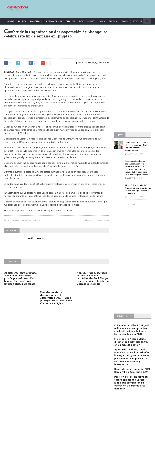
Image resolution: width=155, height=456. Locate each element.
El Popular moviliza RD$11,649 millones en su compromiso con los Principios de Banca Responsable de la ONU (131, 330)
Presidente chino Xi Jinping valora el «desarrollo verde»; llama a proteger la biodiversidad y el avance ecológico (56, 298)
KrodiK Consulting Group (75, 453)
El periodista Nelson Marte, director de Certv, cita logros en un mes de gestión (131, 341)
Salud (102, 21)
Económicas (35, 21)
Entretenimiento (87, 21)
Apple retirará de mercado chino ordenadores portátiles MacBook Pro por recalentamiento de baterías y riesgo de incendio (93, 278)
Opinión (124, 21)
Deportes (70, 21)
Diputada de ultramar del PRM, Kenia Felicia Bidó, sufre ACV (132, 370)
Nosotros (137, 21)
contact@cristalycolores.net (99, 453)
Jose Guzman (34, 238)
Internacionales (54, 21)
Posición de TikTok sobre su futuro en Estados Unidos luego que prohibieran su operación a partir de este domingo (131, 382)
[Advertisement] (89, 7)
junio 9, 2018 (102, 62)
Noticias (10, 21)
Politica (22, 21)
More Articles (133, 204)
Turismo (113, 21)
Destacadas (102, 220)
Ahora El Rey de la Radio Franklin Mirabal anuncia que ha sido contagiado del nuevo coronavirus (138, 189)
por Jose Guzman (85, 62)
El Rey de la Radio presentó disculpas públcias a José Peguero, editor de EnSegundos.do (136, 146)
